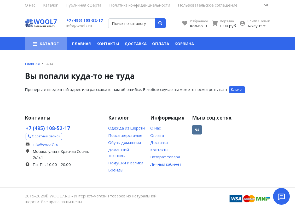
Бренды (115, 170)
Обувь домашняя (124, 142)
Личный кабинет (166, 164)
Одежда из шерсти (126, 128)
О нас (30, 5)
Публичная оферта (83, 5)
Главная (81, 43)
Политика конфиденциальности (139, 5)
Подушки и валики (125, 162)
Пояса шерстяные (125, 135)
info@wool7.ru (79, 25)
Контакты (107, 43)
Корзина (184, 43)
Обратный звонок (44, 136)
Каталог (50, 5)
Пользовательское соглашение (208, 5)
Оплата (160, 43)
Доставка (135, 43)
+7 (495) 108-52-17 (84, 20)
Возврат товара (165, 156)
